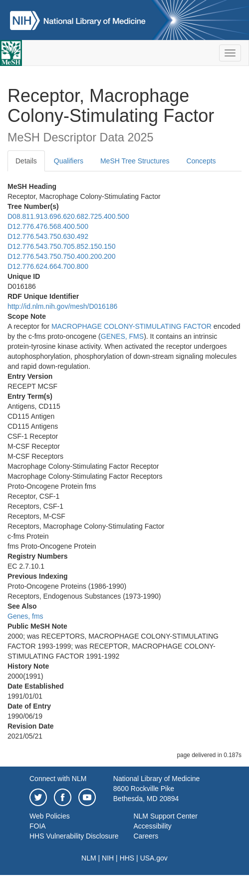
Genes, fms (25, 616)
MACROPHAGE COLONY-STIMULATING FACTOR (131, 326)
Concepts (201, 161)
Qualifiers (68, 161)
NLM (88, 858)
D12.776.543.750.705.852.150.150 (61, 246)
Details (26, 161)
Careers (145, 836)
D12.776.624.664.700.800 (47, 266)
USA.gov (154, 858)
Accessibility (152, 826)
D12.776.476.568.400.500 (47, 226)
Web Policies (49, 816)
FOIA (37, 826)
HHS (127, 858)
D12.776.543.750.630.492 (47, 236)
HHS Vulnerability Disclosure (73, 836)
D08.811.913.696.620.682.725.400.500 (68, 216)
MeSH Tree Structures (135, 161)
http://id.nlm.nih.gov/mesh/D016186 (62, 306)
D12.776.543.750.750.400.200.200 (61, 256)
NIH (108, 858)
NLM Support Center (165, 816)
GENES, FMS (122, 336)
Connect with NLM (57, 779)
